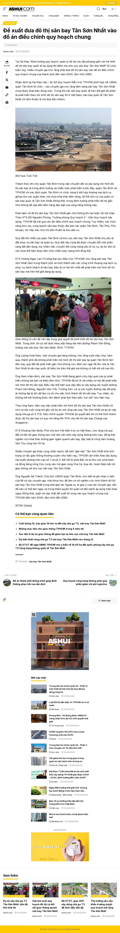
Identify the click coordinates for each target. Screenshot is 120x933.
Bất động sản (57, 821)
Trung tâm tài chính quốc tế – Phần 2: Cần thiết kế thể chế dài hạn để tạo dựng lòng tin (68, 689)
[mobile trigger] (5, 9)
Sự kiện (54, 782)
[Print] (7, 102)
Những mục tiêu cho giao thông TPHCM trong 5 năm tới (51, 528)
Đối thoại (55, 709)
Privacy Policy (44, 3)
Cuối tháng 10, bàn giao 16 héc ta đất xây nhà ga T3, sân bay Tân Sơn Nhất (62, 523)
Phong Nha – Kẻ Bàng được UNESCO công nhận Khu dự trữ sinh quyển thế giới (68, 718)
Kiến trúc (55, 808)
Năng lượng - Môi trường (61, 795)
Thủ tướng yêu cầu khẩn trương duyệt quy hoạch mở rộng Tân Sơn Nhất (102, 906)
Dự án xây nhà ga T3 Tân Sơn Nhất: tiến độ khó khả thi (15, 904)
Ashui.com (8, 51)
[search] (98, 9)
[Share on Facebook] (7, 72)
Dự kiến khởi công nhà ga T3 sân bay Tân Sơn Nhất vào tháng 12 (56, 539)
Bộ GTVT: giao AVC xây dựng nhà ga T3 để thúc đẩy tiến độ (73, 904)
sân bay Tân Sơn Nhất (40, 561)
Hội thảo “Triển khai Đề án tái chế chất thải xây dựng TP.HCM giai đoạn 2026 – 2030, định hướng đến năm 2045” (69, 774)
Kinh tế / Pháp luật (59, 765)
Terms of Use (63, 3)
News (53, 739)
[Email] (7, 87)
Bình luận (105, 601)
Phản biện (10, 23)
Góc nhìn (55, 696)
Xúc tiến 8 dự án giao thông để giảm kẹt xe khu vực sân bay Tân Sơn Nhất (61, 534)
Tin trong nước (57, 726)
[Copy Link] (7, 95)
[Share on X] (7, 80)
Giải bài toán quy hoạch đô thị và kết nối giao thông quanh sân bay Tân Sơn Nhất (45, 906)
